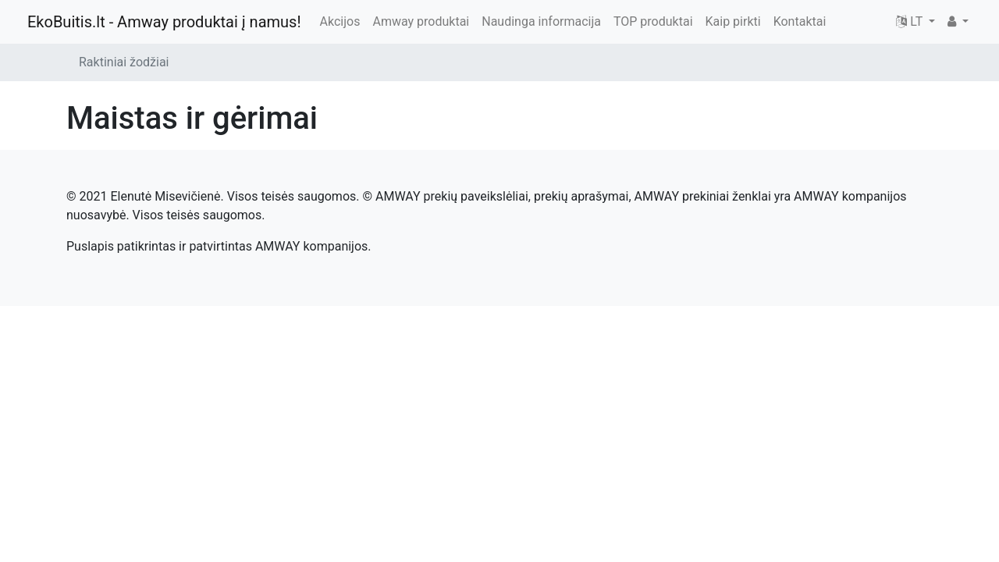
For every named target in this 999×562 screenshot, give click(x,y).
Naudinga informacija (541, 21)
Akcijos (340, 21)
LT (911, 21)
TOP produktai (653, 21)
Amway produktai (420, 21)
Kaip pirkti (733, 21)
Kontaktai (800, 21)
